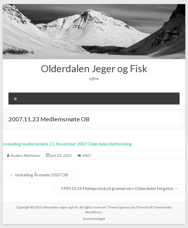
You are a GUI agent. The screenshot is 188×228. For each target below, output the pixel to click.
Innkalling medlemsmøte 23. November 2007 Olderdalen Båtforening (67, 143)
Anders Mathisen (25, 155)
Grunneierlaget (94, 219)
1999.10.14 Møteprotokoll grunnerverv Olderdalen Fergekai (119, 188)
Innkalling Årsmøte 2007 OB (39, 174)
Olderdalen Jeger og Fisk (94, 68)
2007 (86, 155)
